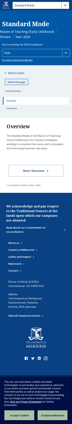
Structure (11, 108)
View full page (16, 82)
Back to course (16, 72)
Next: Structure (33, 171)
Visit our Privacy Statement (26, 401)
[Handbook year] (36, 53)
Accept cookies (19, 415)
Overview (11, 100)
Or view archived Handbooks (17, 60)
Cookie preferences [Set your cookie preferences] (52, 415)
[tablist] (41, 5)
